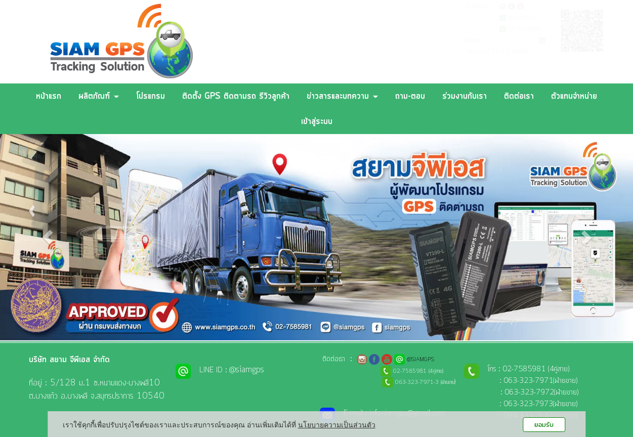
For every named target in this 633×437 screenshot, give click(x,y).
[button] (47, 237)
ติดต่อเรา (519, 96)
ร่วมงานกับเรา (464, 96)
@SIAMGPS (521, 18)
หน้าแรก (48, 96)
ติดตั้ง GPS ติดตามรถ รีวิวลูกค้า (235, 96)
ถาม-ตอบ (410, 96)
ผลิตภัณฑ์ (98, 96)
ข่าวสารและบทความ (342, 96)
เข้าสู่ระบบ (316, 121)
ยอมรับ (544, 424)
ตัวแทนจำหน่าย (574, 96)
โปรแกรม (150, 96)
